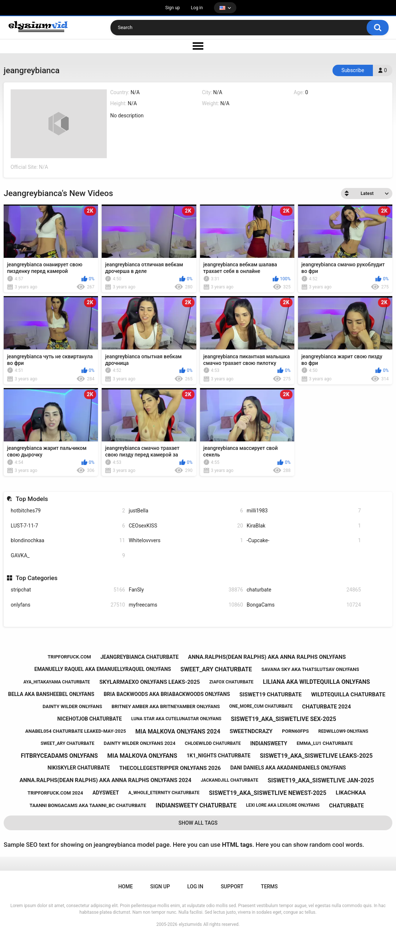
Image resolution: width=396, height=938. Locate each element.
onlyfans (68, 605)
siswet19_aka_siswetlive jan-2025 (321, 780)
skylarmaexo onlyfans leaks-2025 (149, 682)
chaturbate (304, 590)
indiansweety (268, 743)
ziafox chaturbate (231, 682)
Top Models (32, 498)
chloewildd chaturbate (213, 743)
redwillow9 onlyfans (343, 731)
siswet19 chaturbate (270, 694)
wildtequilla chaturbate (348, 694)
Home (125, 886)
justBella (186, 511)
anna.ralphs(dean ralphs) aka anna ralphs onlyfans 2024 (105, 780)
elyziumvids (190, 924)
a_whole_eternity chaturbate (164, 792)
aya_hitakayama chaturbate (56, 682)
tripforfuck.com (69, 657)
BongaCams (304, 605)
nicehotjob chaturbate (89, 719)
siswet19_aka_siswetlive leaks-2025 (316, 755)
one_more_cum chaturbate (261, 706)
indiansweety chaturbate (196, 805)
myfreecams (186, 605)
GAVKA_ (68, 556)
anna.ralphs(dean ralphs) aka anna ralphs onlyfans (267, 657)
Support (232, 886)
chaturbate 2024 (326, 706)
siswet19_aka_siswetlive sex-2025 (283, 718)
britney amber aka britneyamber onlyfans (166, 706)
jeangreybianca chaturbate (139, 657)
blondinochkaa (68, 540)
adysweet (105, 793)
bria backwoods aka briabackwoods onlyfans (166, 694)
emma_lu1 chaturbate (325, 743)
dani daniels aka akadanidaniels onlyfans (288, 768)
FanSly (186, 590)
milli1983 (304, 511)
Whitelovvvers (186, 540)
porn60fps (295, 731)
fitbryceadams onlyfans (59, 755)
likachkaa (351, 792)
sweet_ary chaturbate (216, 669)
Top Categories (37, 578)
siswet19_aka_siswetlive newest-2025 (267, 792)
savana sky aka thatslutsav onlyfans (310, 669)
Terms (269, 886)
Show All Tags (198, 823)
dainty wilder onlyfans (72, 706)
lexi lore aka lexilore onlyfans (283, 805)
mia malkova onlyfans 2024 (177, 731)
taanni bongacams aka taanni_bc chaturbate (88, 805)
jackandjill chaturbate (229, 780)
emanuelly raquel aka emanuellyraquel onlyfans (102, 669)
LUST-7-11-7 (68, 526)
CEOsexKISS (186, 526)
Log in (197, 7)
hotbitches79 (68, 511)
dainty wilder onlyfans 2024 (139, 743)
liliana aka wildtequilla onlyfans (316, 681)
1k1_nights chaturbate (219, 755)
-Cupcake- (304, 540)
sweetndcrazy (251, 731)
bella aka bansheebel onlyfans (51, 694)
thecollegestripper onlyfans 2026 (170, 768)
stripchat (68, 590)
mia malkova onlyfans (142, 755)
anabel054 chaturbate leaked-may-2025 (75, 731)
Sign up (172, 7)
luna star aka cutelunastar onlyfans (176, 718)
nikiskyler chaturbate (79, 768)
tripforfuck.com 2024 (55, 793)
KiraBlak (304, 526)
